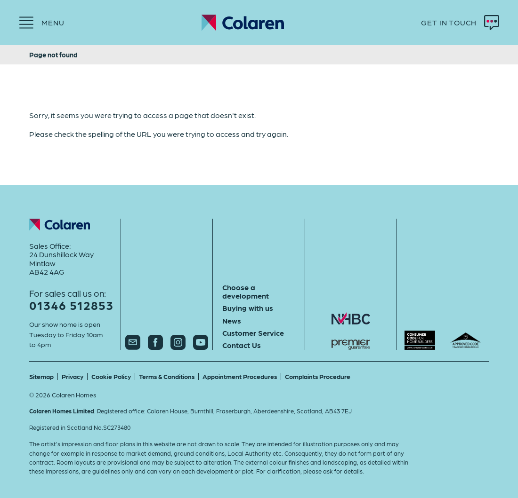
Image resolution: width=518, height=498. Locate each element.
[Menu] (41, 23)
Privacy (72, 376)
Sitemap (41, 376)
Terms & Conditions (166, 376)
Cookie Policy (111, 376)
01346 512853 (71, 305)
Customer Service (253, 333)
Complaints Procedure (317, 376)
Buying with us (247, 308)
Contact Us (241, 345)
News (231, 320)
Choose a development (245, 291)
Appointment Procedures (239, 376)
